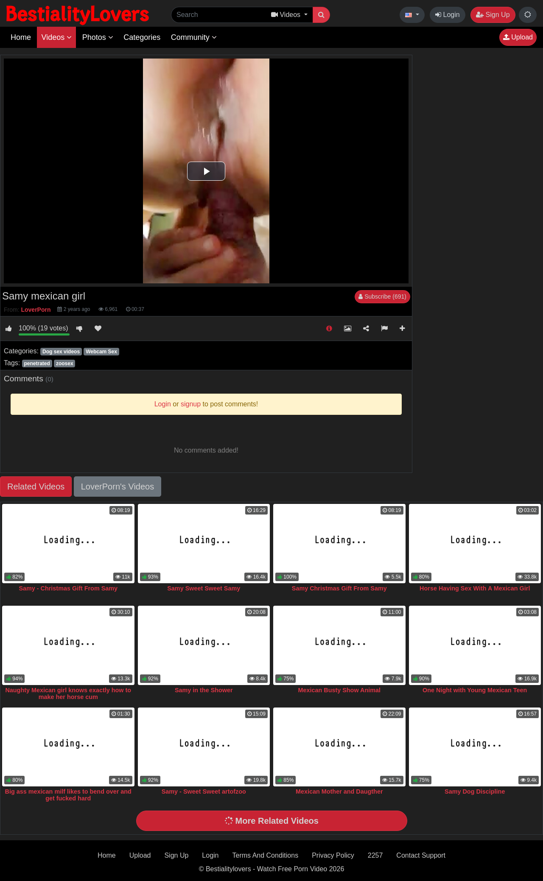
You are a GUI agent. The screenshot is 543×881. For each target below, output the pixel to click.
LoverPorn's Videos (117, 486)
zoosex (64, 363)
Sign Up (492, 14)
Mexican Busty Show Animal (339, 690)
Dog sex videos (61, 352)
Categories (141, 37)
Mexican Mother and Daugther (339, 791)
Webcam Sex (101, 352)
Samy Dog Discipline (475, 791)
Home (21, 37)
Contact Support (420, 855)
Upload (518, 37)
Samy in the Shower (204, 690)
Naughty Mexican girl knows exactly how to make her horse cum (68, 693)
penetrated (37, 363)
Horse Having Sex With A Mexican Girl (475, 588)
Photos (97, 37)
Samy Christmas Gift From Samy (339, 588)
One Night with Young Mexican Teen (475, 690)
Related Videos (35, 486)
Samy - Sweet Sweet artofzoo (204, 791)
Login (447, 14)
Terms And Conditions (265, 855)
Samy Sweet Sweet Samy (203, 588)
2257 (375, 855)
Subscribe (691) (382, 296)
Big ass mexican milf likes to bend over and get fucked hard (68, 795)
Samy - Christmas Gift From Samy (68, 588)
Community (194, 37)
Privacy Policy (333, 855)
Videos (56, 37)
